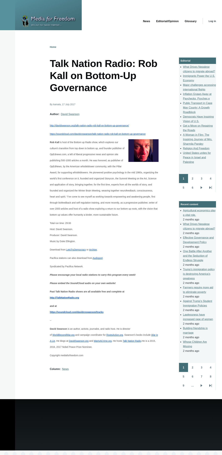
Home (53, 47)
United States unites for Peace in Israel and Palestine (197, 157)
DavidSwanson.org (79, 341)
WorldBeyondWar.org (63, 335)
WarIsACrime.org (103, 341)
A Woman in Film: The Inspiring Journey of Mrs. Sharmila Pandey (197, 139)
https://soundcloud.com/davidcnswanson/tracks (76, 312)
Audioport (98, 258)
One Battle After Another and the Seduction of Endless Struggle (197, 256)
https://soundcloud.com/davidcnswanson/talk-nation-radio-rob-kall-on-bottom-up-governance (97, 134)
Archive (93, 249)
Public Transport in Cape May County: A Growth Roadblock (197, 108)
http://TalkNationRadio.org (64, 297)
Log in (212, 21)
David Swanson (70, 114)
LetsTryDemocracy (76, 249)
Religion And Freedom (196, 148)
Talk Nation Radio (132, 341)
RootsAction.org (114, 335)
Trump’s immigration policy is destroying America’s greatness (199, 274)
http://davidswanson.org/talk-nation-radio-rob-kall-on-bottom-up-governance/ (89, 125)
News (65, 369)
